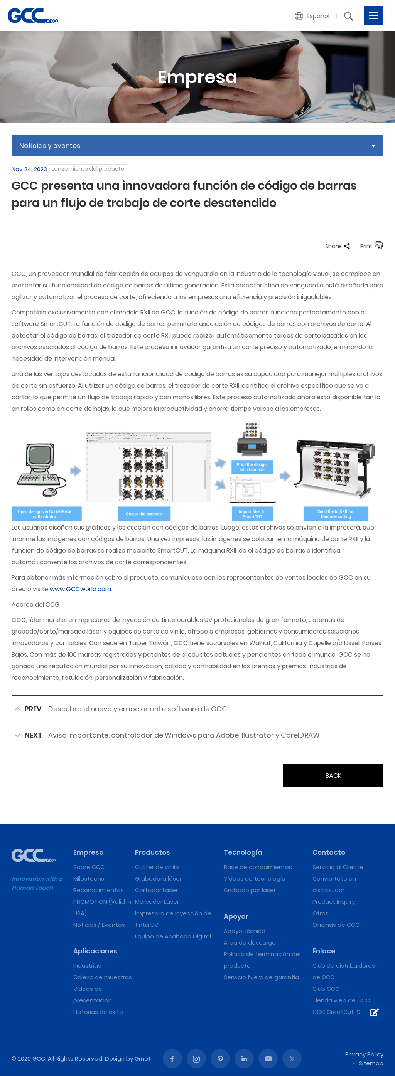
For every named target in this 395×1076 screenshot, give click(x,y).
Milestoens (88, 878)
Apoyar (236, 916)
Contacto (328, 852)
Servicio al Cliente (337, 867)
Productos (152, 852)
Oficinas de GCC (336, 925)
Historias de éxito (98, 1012)
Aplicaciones (95, 951)
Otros (320, 913)
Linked (244, 1058)
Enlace (323, 951)
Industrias (87, 966)
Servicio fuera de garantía (261, 977)
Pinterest (220, 1058)
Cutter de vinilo (157, 867)
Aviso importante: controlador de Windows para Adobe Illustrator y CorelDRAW (184, 735)
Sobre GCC (89, 867)
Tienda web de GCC (341, 1000)
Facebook (172, 1058)
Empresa (88, 852)
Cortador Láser (156, 890)
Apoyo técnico (244, 931)
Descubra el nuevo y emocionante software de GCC (137, 709)
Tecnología (243, 852)
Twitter (292, 1058)
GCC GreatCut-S (336, 1012)
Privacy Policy (364, 1054)
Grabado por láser (250, 890)
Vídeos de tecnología (254, 878)
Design (115, 1058)
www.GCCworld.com (80, 589)
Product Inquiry (333, 902)
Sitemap (371, 1063)
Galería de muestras (102, 977)
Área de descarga (250, 942)
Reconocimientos (98, 890)
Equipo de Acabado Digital (173, 936)
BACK (333, 775)
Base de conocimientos (258, 867)
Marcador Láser (157, 902)
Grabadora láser (158, 878)
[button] (312, 16)
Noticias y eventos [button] (49, 145)
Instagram (196, 1058)
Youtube (268, 1058)
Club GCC (325, 989)
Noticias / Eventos (99, 925)
